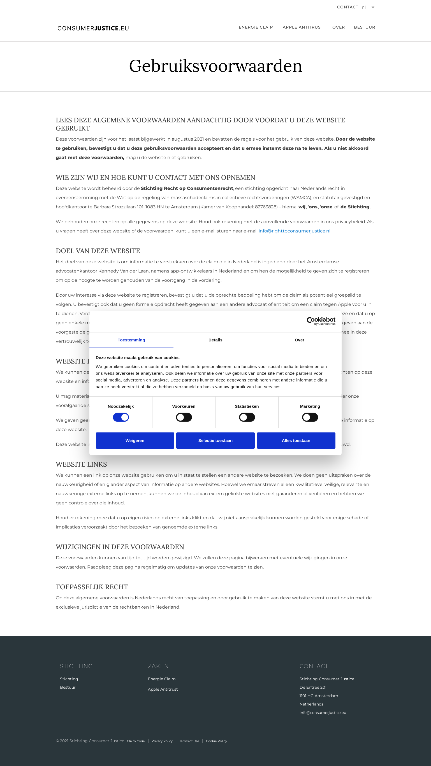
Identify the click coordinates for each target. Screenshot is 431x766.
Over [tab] (300, 339)
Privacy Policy (170, 740)
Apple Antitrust (303, 27)
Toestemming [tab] (131, 339)
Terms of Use (203, 740)
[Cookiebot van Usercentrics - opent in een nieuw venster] (310, 321)
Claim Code (138, 740)
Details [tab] (215, 339)
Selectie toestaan (215, 440)
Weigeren (135, 440)
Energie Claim (162, 678)
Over (338, 27)
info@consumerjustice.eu (324, 712)
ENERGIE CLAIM (256, 27)
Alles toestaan (296, 440)
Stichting (69, 678)
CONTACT (347, 7)
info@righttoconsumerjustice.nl (294, 231)
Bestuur (364, 27)
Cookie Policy (236, 740)
